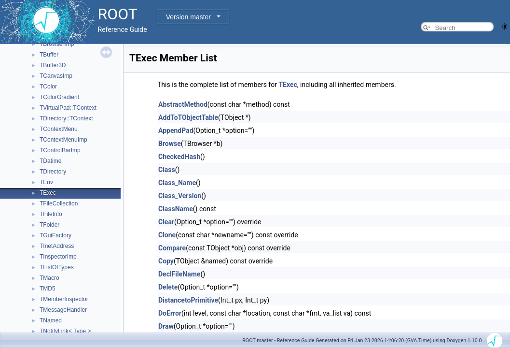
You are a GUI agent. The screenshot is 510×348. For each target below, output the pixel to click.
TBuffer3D (53, 65)
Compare (172, 248)
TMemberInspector (64, 299)
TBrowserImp (57, 44)
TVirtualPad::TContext (68, 107)
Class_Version (179, 196)
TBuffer (49, 54)
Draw (166, 326)
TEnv (46, 182)
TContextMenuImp (63, 139)
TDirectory (53, 171)
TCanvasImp (56, 75)
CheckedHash (179, 156)
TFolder (49, 224)
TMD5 (47, 288)
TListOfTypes (57, 267)
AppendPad (175, 130)
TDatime (50, 161)
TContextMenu (59, 129)
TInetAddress (57, 246)
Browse (169, 143)
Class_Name (177, 183)
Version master (188, 17)
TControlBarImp (60, 150)
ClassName (175, 209)
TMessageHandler (63, 309)
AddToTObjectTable (188, 117)
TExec (48, 192)
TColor (48, 86)
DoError (169, 313)
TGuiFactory (55, 235)
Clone (167, 235)
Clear (166, 222)
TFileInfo (51, 214)
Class (166, 170)
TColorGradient (59, 97)
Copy (166, 261)
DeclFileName (179, 274)
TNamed (51, 320)
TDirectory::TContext (66, 118)
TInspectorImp (58, 256)
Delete (168, 287)
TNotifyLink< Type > (65, 331)
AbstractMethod (182, 104)
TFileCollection (59, 203)
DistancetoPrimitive (188, 300)
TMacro (49, 278)
